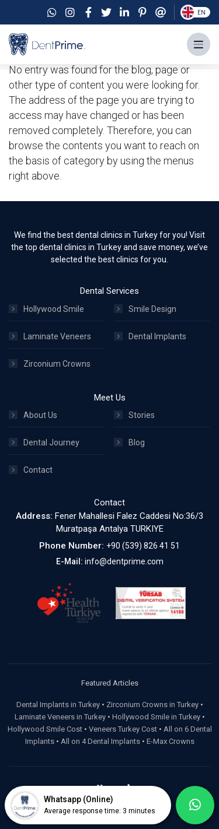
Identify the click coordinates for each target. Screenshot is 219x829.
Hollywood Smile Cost (45, 729)
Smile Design (145, 309)
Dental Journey (44, 442)
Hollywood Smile (46, 309)
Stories (134, 415)
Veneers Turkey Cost (123, 729)
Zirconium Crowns (50, 363)
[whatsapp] (195, 805)
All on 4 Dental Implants (100, 741)
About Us (33, 415)
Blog (129, 442)
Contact (31, 470)
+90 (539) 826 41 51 (143, 545)
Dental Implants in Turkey (58, 704)
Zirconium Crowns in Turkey (152, 704)
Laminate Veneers (50, 336)
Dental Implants (150, 336)
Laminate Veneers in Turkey (60, 716)
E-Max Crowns (170, 741)
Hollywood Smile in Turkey (156, 716)
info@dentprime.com (124, 561)
